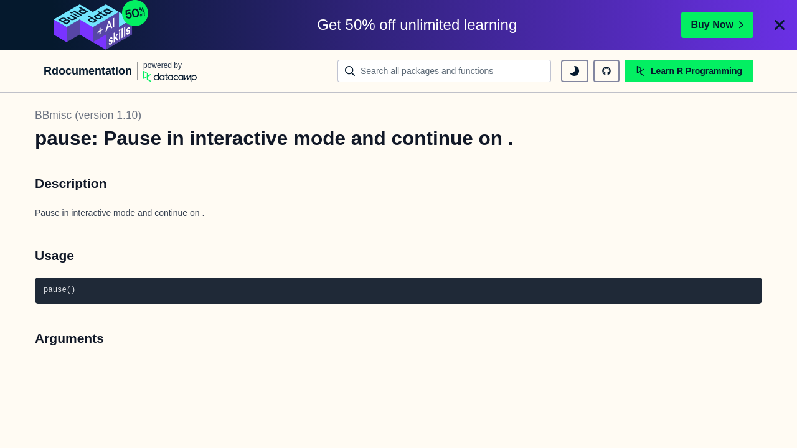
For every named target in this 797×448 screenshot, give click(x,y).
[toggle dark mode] (574, 71)
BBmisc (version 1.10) (88, 115)
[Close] (779, 24)
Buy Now (717, 24)
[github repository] (606, 71)
